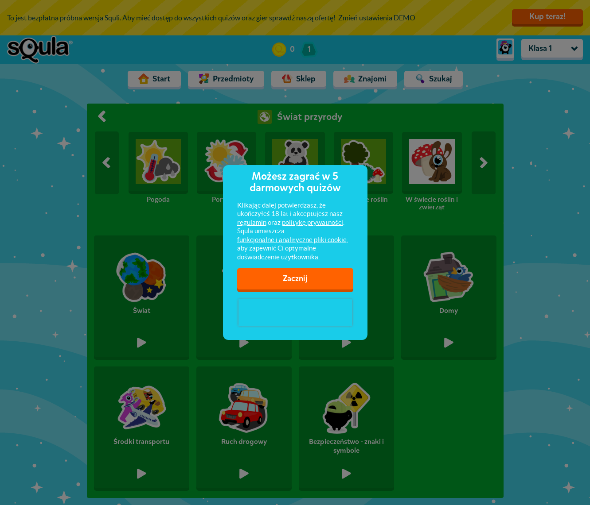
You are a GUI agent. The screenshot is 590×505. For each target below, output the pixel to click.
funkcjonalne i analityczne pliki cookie (292, 239)
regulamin (251, 222)
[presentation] (295, 312)
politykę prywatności (312, 222)
